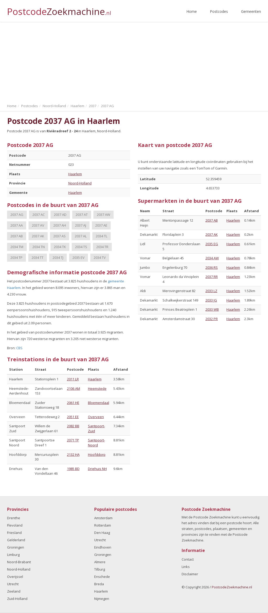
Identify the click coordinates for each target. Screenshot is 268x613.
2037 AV (38, 225)
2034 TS (81, 246)
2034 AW (212, 258)
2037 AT (82, 214)
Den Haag (102, 532)
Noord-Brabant (19, 562)
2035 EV (78, 257)
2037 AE (101, 225)
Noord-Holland (80, 183)
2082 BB (73, 426)
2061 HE (73, 402)
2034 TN (38, 246)
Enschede (102, 576)
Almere (99, 562)
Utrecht (13, 584)
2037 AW (103, 214)
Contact (188, 559)
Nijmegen (101, 598)
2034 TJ (58, 257)
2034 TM (16, 246)
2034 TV (100, 257)
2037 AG (16, 214)
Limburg (13, 554)
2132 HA (73, 454)
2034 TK (60, 246)
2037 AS (59, 236)
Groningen (15, 547)
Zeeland (13, 591)
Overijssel (15, 576)
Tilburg (99, 569)
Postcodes (219, 11)
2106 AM (73, 388)
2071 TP (73, 440)
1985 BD (73, 468)
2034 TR (102, 246)
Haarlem (75, 174)
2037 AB (16, 236)
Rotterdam (102, 525)
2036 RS (211, 267)
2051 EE (73, 416)
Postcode (59, 9)
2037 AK (38, 236)
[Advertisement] (134, 61)
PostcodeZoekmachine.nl (232, 587)
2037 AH (59, 225)
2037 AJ (80, 225)
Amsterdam (103, 518)
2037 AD (60, 214)
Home (191, 11)
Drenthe (13, 518)
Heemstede (97, 388)
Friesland (14, 532)
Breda (99, 584)
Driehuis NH (97, 468)
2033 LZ (211, 290)
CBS (19, 348)
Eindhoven (102, 547)
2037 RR (211, 276)
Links (186, 566)
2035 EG (211, 244)
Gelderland (16, 540)
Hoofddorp (96, 454)
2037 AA (16, 225)
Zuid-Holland (17, 598)
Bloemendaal (98, 402)
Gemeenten (251, 11)
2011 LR (73, 379)
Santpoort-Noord (96, 442)
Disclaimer (190, 574)
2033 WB (212, 309)
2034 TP (16, 257)
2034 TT (37, 257)
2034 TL (101, 236)
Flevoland (15, 525)
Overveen (96, 416)
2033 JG (211, 300)
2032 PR (211, 318)
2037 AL (81, 236)
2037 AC (38, 214)
